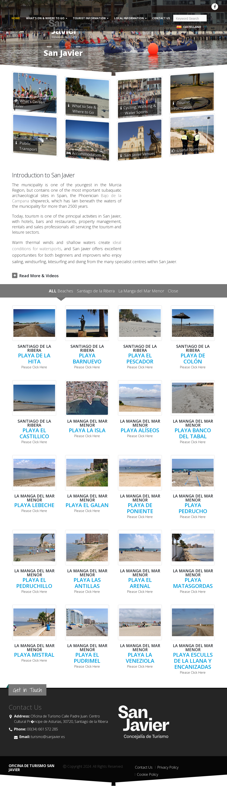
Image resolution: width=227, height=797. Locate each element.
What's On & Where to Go (45, 18)
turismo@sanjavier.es (47, 736)
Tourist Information (89, 18)
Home (16, 18)
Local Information (129, 18)
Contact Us (161, 18)
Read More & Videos (39, 275)
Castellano (188, 27)
